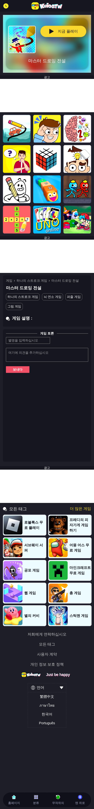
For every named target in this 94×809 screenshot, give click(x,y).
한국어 (47, 714)
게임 (9, 280)
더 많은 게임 (80, 509)
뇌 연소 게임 (52, 297)
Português (47, 723)
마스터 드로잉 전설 (65, 280)
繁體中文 (47, 697)
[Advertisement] (47, 256)
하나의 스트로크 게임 (31, 280)
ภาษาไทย (47, 705)
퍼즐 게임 (74, 297)
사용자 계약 (47, 654)
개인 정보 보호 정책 (47, 664)
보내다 (17, 369)
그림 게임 (14, 306)
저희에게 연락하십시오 (47, 634)
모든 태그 (47, 644)
